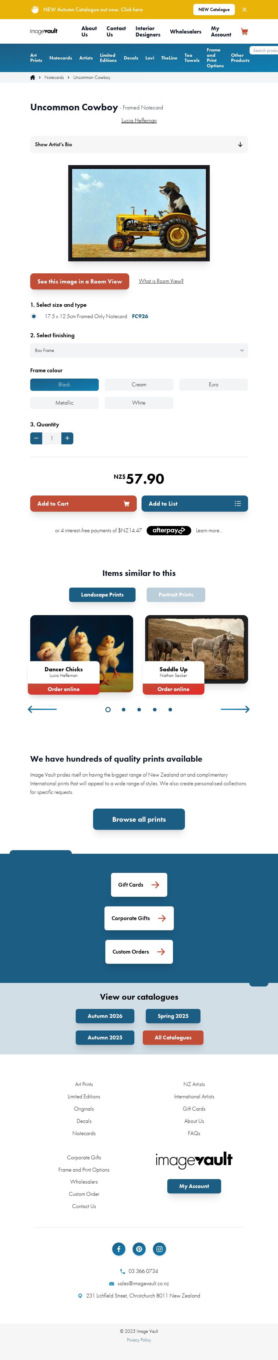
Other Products (240, 58)
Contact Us (116, 31)
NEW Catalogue (214, 9)
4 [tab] (155, 709)
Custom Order (84, 1194)
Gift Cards (194, 1108)
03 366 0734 (139, 1271)
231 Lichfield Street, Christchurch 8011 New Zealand (139, 1295)
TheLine (169, 58)
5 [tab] (170, 709)
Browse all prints (139, 819)
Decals (131, 58)
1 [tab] (108, 709)
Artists (86, 58)
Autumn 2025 (105, 1037)
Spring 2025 (173, 1016)
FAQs (194, 1133)
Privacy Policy (139, 1340)
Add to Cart (83, 503)
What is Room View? (161, 281)
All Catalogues (173, 1037)
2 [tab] (123, 709)
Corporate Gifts (84, 1157)
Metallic (64, 402)
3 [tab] (139, 709)
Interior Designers (148, 31)
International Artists (194, 1096)
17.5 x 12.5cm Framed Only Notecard (89, 316)
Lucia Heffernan (139, 120)
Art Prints (36, 58)
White (138, 402)
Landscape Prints (102, 594)
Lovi (149, 58)
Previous (43, 709)
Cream (139, 384)
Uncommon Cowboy (91, 77)
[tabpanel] (81, 653)
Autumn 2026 (105, 1016)
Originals (84, 1108)
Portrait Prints (176, 594)
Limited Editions (108, 58)
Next (235, 709)
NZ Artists (194, 1084)
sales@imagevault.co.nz (139, 1283)
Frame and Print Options (215, 58)
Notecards (60, 58)
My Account (221, 31)
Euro (213, 384)
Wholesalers (185, 31)
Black (64, 384)
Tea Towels (192, 58)
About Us (89, 31)
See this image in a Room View (79, 281)
